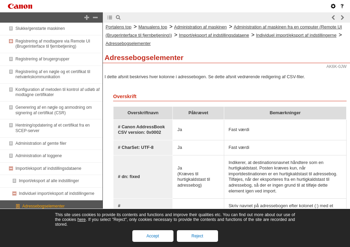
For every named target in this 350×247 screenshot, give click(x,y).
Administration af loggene (38, 155)
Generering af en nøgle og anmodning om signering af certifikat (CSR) (53, 110)
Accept (152, 236)
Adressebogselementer (43, 206)
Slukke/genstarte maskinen (40, 28)
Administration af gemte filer (41, 143)
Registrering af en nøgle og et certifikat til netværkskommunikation (52, 74)
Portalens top (118, 27)
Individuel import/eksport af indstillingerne (56, 193)
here (81, 219)
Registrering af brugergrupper (42, 59)
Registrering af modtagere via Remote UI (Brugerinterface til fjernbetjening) (52, 44)
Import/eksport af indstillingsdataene (48, 168)
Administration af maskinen (200, 27)
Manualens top (152, 27)
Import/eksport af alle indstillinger (49, 180)
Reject (197, 236)
